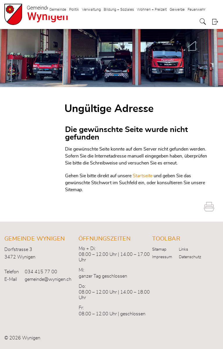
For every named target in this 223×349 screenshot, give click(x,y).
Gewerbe (177, 10)
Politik (74, 10)
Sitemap (159, 249)
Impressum (162, 257)
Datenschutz (190, 257)
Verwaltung (91, 10)
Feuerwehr (196, 10)
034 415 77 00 (41, 272)
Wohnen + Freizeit (152, 10)
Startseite (142, 175)
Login (215, 21)
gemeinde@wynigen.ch (48, 279)
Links (183, 249)
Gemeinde (57, 10)
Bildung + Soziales (119, 10)
